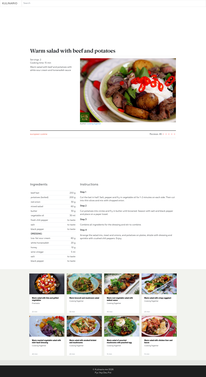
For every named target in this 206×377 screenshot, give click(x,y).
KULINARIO (9, 3)
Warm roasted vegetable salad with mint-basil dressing (46, 341)
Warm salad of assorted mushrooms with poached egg (119, 341)
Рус (97, 373)
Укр (101, 373)
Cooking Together (94, 124)
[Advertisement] (103, 27)
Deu (105, 373)
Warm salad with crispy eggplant (157, 298)
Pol (109, 373)
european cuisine (38, 134)
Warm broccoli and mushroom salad (84, 298)
